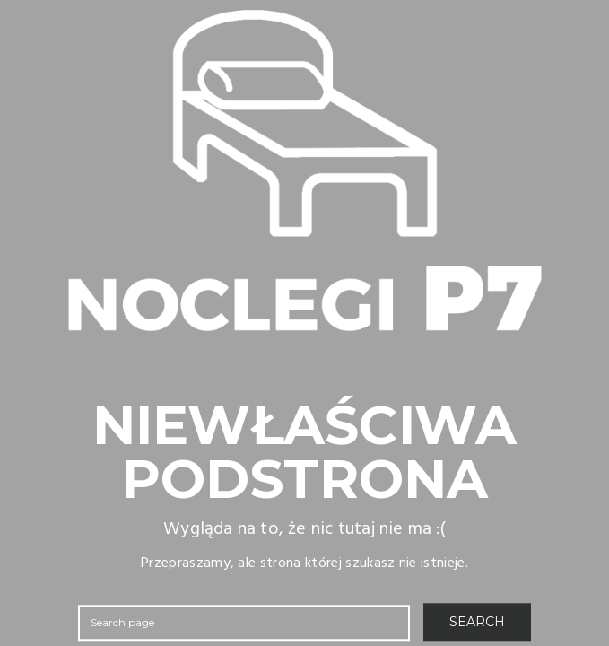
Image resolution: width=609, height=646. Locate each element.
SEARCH (477, 622)
